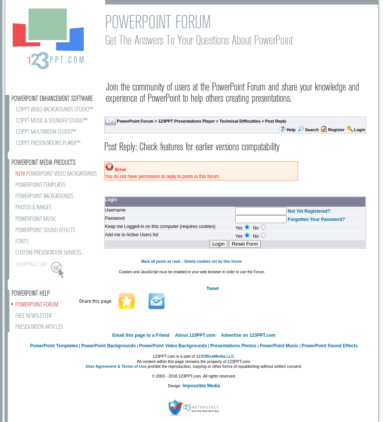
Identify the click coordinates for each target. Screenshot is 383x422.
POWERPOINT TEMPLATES (40, 185)
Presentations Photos (233, 345)
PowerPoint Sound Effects (329, 345)
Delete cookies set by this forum (213, 261)
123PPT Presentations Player (186, 121)
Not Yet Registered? (309, 211)
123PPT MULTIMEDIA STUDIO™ (45, 132)
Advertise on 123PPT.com (248, 335)
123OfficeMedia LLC (215, 356)
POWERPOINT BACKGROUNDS (44, 196)
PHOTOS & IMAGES (33, 207)
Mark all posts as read (160, 261)
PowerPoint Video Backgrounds (173, 345)
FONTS (21, 241)
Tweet (212, 288)
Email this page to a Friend (140, 335)
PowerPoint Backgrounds (108, 345)
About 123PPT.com (195, 335)
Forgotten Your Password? (316, 219)
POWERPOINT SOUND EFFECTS (45, 230)
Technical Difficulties (240, 121)
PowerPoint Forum (135, 121)
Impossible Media (201, 385)
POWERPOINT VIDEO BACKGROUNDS (56, 174)
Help (291, 129)
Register (336, 129)
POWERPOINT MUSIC (35, 219)
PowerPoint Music (279, 345)
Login (359, 129)
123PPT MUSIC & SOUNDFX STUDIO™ (51, 120)
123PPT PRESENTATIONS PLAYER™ (47, 143)
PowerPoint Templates (54, 345)
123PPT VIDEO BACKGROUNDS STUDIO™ (54, 109)
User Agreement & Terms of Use (116, 366)
